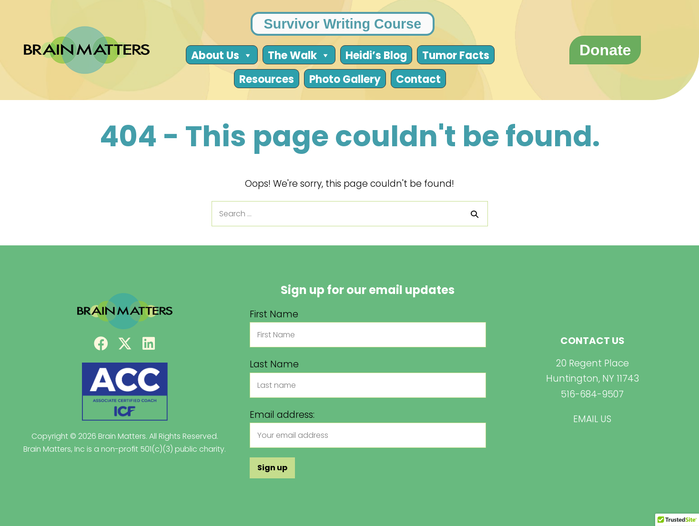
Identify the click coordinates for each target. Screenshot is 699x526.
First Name (274, 314)
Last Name (274, 364)
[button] (101, 343)
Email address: (282, 414)
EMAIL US (592, 419)
